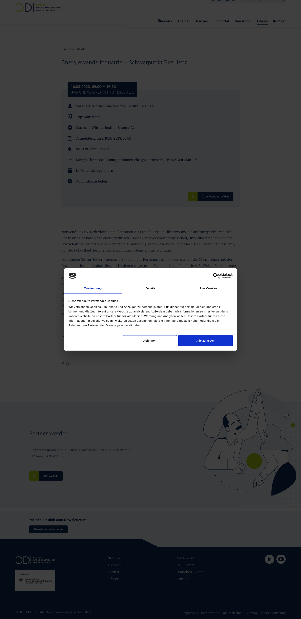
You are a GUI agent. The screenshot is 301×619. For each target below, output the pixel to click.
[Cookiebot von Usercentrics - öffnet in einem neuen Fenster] (216, 276)
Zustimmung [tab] (93, 288)
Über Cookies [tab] (208, 288)
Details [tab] (150, 288)
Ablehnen (149, 340)
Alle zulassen (205, 340)
